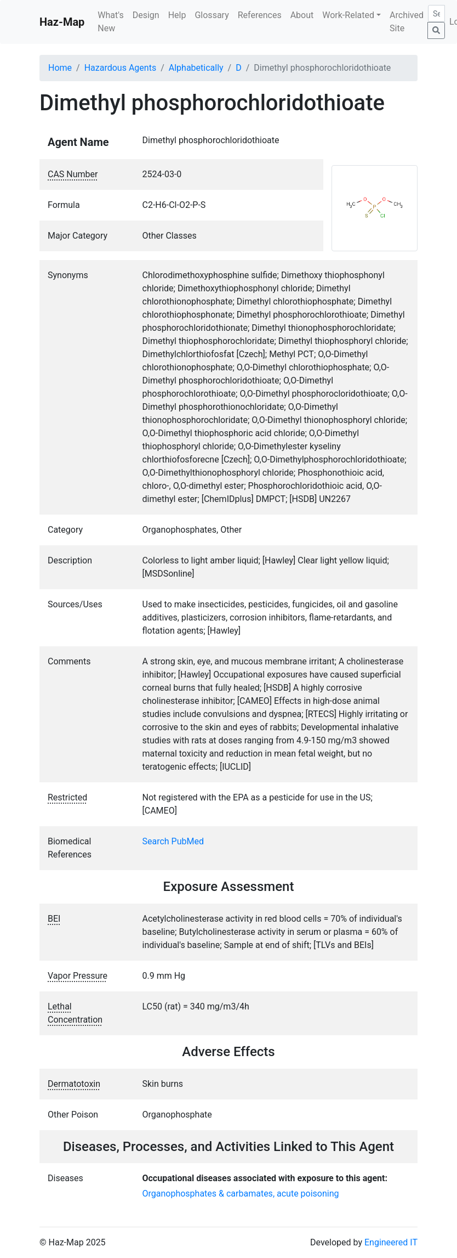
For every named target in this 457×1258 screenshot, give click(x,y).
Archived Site (407, 21)
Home (60, 68)
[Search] (436, 13)
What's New (110, 21)
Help (177, 15)
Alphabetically (196, 68)
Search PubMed (173, 841)
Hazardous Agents (120, 68)
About (302, 15)
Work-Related (348, 15)
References (260, 15)
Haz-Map (61, 22)
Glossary (212, 15)
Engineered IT (391, 1242)
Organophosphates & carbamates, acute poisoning (240, 1193)
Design (146, 15)
